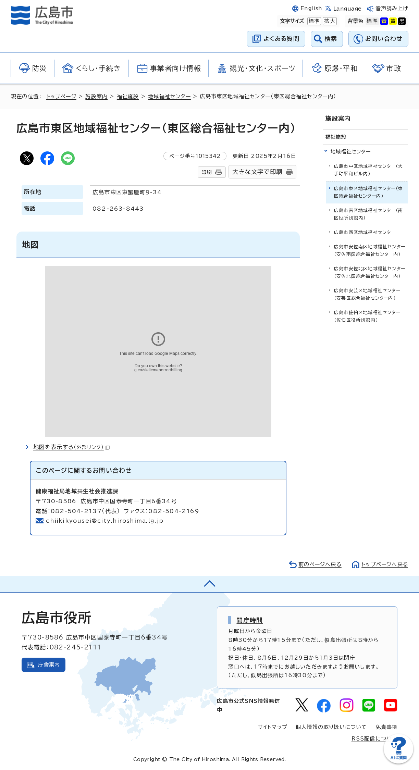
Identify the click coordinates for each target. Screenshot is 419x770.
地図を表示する (71, 447)
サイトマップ (272, 727)
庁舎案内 (49, 664)
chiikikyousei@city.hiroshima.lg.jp (105, 520)
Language (347, 8)
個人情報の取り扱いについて (331, 727)
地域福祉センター (170, 96)
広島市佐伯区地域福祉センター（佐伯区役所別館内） (367, 316)
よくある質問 (281, 38)
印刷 (206, 172)
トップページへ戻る (384, 564)
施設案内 (97, 96)
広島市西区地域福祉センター (365, 232)
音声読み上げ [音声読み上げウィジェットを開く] (392, 8)
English (311, 8)
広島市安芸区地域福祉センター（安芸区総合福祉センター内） (367, 294)
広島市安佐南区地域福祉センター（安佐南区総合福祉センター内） (369, 250)
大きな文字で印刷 (257, 172)
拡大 (329, 21)
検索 (331, 38)
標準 (313, 21)
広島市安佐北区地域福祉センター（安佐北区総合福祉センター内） (369, 272)
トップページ (61, 96)
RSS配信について (375, 738)
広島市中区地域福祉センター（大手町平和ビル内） (368, 170)
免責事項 (386, 727)
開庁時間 (249, 620)
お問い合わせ (384, 38)
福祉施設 (129, 96)
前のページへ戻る (318, 564)
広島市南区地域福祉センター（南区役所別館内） (368, 214)
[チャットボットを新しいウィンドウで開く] (398, 762)
